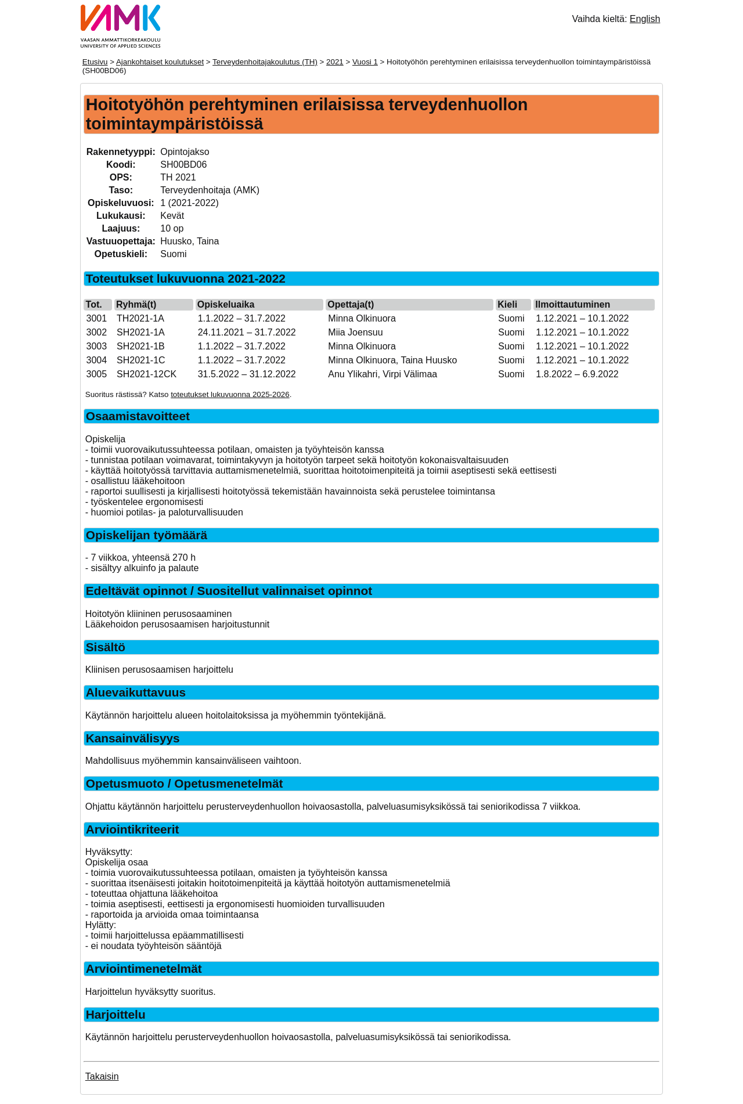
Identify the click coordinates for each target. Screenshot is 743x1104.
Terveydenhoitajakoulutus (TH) (265, 61)
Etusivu (95, 61)
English (645, 19)
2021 (335, 61)
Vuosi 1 (365, 61)
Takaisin (102, 1076)
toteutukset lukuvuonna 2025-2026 (230, 394)
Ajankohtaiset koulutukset (160, 61)
